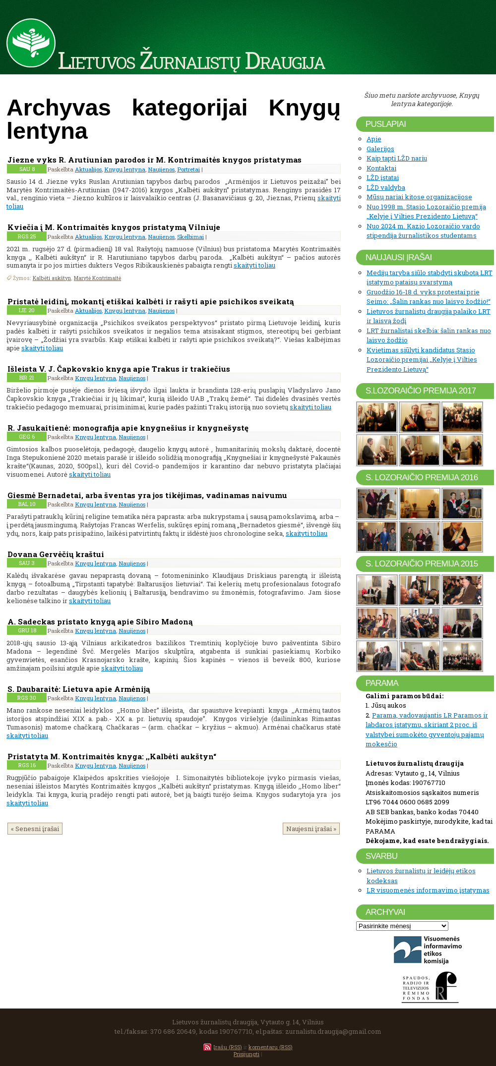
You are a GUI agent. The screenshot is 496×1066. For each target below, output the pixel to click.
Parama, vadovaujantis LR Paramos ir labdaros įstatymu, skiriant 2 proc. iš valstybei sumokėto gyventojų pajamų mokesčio (427, 730)
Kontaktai (381, 168)
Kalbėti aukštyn (52, 278)
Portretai (188, 169)
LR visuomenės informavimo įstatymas (428, 890)
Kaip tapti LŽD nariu (397, 158)
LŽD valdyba (386, 187)
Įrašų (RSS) (227, 1047)
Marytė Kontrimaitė (97, 278)
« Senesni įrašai (35, 828)
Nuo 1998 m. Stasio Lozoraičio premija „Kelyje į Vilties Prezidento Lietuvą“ (426, 211)
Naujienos (161, 169)
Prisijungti (246, 1054)
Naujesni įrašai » (311, 828)
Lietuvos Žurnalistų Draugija (191, 59)
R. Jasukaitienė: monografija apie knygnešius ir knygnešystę (127, 428)
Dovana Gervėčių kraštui (55, 554)
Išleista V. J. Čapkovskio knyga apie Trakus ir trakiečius (118, 369)
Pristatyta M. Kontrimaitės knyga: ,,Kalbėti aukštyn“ (112, 756)
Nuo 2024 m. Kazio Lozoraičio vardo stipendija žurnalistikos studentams (423, 231)
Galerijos (380, 148)
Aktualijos (88, 169)
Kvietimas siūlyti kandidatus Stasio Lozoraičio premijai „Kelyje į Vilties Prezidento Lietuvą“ (422, 359)
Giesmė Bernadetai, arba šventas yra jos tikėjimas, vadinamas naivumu (147, 495)
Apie (374, 138)
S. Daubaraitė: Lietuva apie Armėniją (78, 689)
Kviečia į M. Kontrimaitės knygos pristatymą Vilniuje (113, 227)
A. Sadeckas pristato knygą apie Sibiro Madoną (99, 621)
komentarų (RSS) (270, 1047)
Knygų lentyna (124, 169)
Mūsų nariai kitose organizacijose (419, 196)
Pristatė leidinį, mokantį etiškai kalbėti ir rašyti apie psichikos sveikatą (150, 301)
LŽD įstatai (383, 177)
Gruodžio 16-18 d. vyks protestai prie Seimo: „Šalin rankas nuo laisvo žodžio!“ (429, 296)
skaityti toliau (254, 265)
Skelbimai (190, 236)
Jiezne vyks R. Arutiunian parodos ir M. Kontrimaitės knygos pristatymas (154, 160)
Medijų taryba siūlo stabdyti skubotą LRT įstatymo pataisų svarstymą (430, 277)
